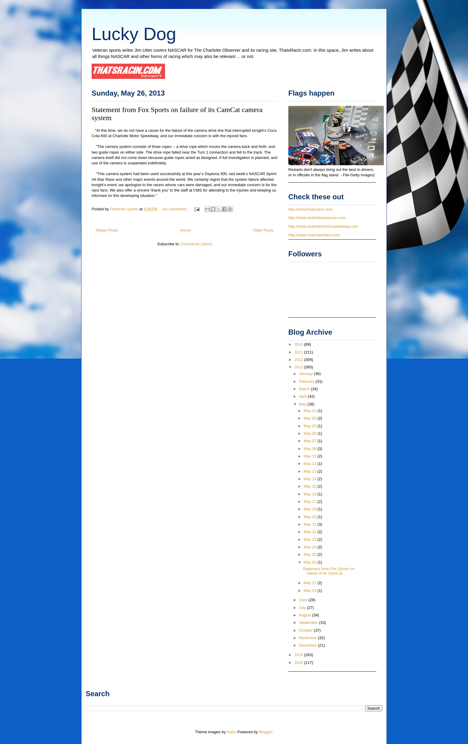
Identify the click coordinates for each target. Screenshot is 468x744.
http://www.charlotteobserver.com (316, 217)
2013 (299, 367)
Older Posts (263, 230)
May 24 (310, 547)
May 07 (310, 441)
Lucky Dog (134, 34)
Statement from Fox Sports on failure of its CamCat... (328, 571)
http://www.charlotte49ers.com (314, 235)
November (308, 638)
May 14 (310, 479)
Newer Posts (107, 230)
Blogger (265, 732)
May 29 (310, 590)
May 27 (310, 583)
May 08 (310, 448)
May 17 (310, 501)
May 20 (310, 517)
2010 (299, 344)
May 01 (310, 410)
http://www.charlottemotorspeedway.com (323, 226)
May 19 (310, 509)
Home (186, 230)
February (307, 381)
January (306, 373)
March (305, 389)
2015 (299, 662)
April (303, 396)
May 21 (310, 524)
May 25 (310, 554)
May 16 (310, 494)
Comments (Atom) (196, 244)
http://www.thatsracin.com (310, 209)
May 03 (310, 426)
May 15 (310, 486)
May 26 (310, 562)
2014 (299, 655)
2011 (299, 352)
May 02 (310, 418)
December (308, 645)
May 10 (310, 456)
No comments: (175, 209)
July (303, 607)
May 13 (310, 471)
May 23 (310, 539)
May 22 (310, 531)
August (305, 615)
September (309, 622)
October (306, 630)
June (304, 600)
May (303, 404)
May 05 (310, 433)
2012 (299, 359)
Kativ (231, 732)
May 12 (310, 463)
